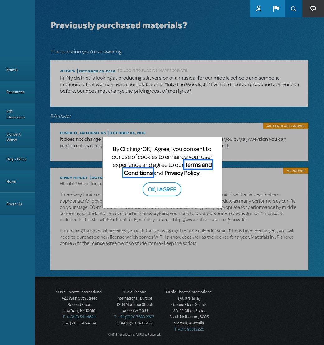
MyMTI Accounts (258, 8)
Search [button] (293, 8)
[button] (276, 8)
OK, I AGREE (162, 189)
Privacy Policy (181, 173)
